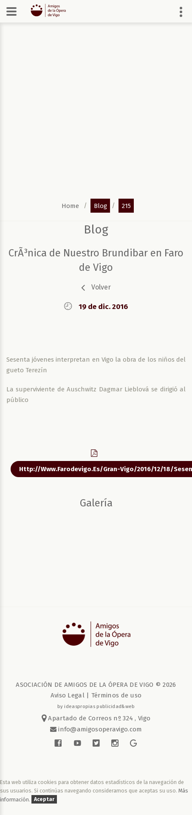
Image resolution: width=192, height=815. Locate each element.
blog (100, 205)
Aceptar (44, 799)
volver (101, 287)
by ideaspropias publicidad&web (96, 706)
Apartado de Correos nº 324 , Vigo (96, 718)
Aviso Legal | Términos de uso (96, 695)
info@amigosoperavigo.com (99, 729)
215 (126, 205)
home (70, 205)
